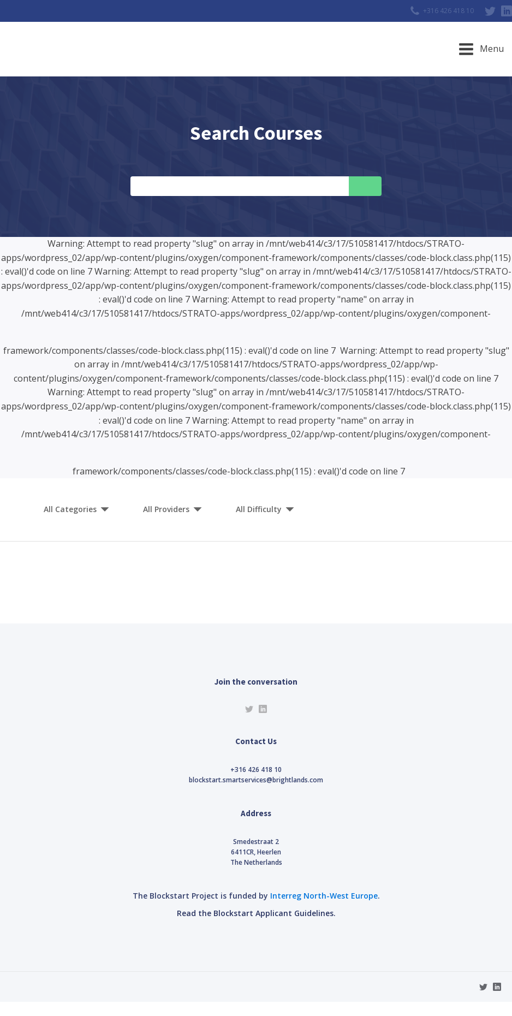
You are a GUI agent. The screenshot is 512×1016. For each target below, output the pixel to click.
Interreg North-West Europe (324, 895)
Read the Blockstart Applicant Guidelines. (256, 913)
